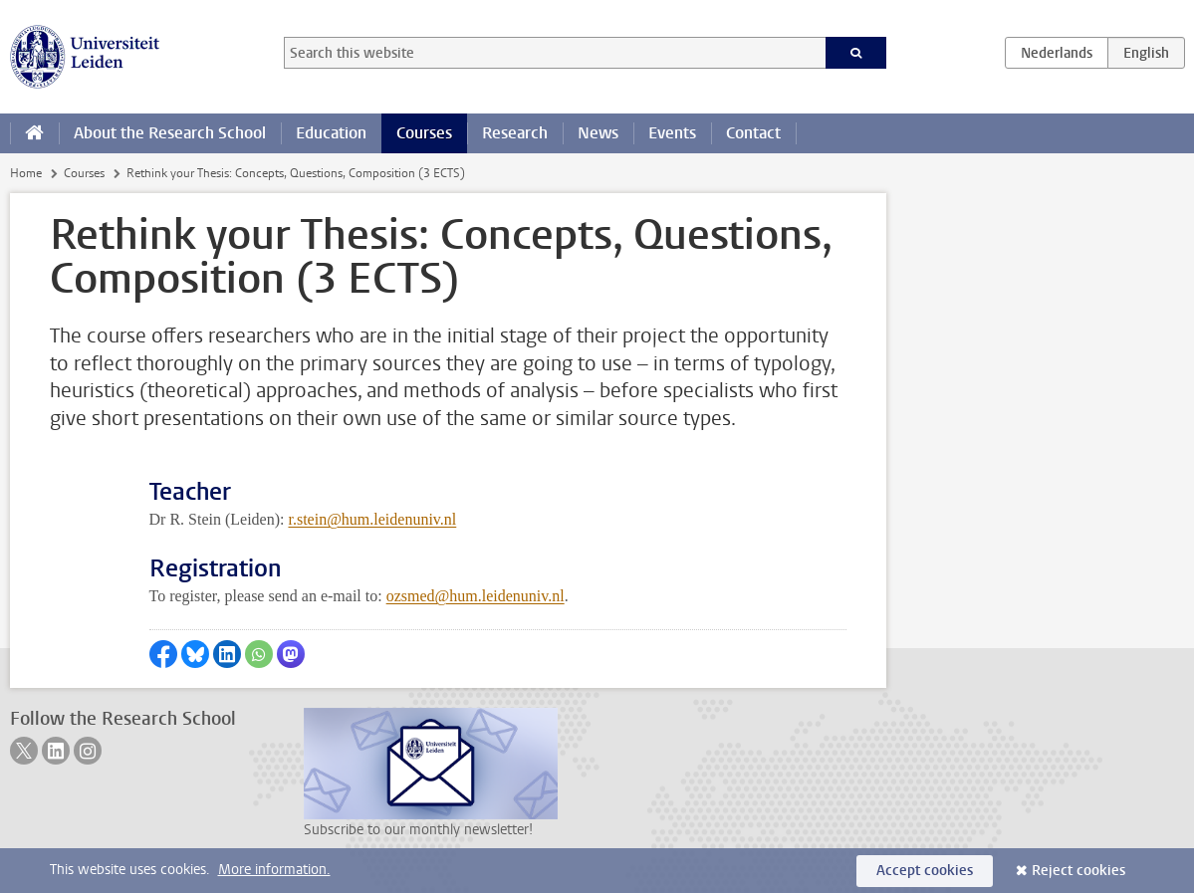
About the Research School (170, 132)
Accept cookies (924, 870)
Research (515, 132)
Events (672, 132)
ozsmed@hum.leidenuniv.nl (475, 595)
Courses (424, 132)
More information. (274, 869)
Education (331, 132)
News (598, 132)
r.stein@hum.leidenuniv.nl (372, 519)
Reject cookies (1078, 870)
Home (26, 173)
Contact (753, 132)
